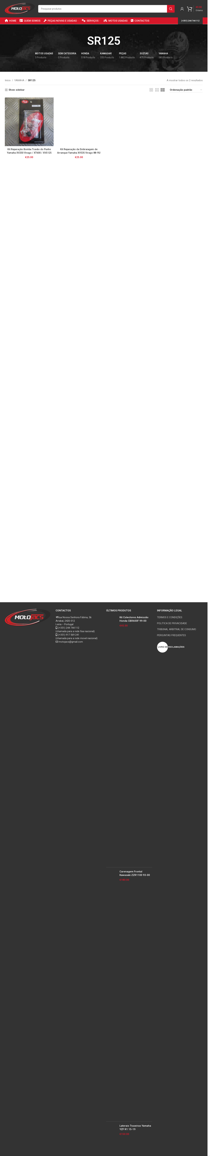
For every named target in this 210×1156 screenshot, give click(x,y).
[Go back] (83, 41)
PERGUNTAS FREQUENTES (171, 635)
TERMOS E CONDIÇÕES (169, 617)
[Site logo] (20, 8)
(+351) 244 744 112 (190, 20)
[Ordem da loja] (186, 90)
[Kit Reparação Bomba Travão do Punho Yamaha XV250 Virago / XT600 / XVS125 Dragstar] (29, 121)
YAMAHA (19, 80)
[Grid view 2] (151, 90)
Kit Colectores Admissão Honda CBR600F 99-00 (134, 619)
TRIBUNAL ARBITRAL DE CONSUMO (176, 629)
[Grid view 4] (163, 90)
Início (8, 80)
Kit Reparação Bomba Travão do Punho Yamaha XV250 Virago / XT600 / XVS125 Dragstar (29, 153)
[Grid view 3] (157, 90)
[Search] (106, 9)
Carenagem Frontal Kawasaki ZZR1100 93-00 (135, 873)
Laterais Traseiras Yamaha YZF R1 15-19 (135, 1127)
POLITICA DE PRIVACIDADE (172, 623)
